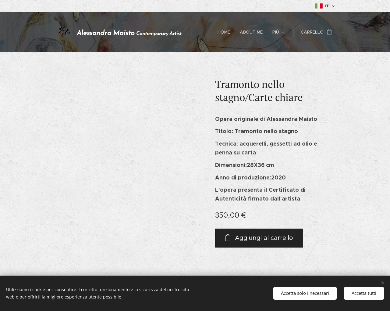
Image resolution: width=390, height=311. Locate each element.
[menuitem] (225, 32)
